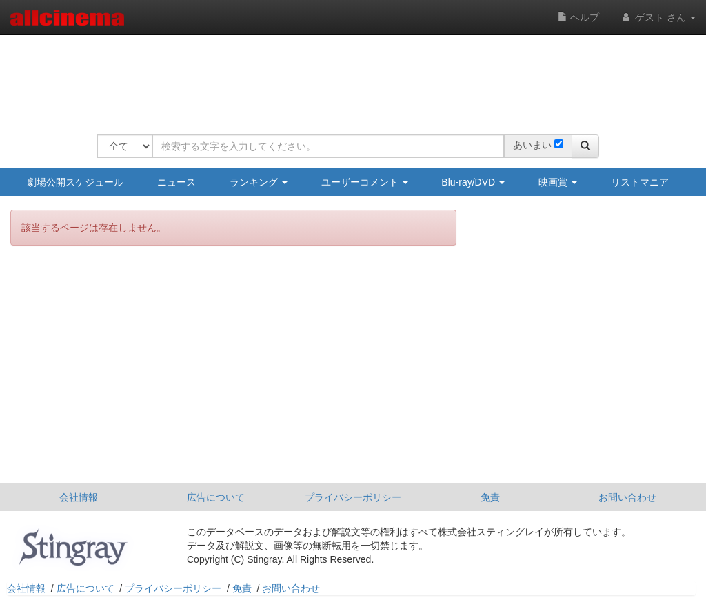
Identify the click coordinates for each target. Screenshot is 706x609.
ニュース (176, 182)
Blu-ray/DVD (473, 182)
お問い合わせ (627, 497)
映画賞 (557, 182)
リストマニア (640, 182)
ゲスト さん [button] (658, 17)
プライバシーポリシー (353, 497)
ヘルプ (578, 17)
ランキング (259, 182)
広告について (216, 497)
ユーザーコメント (364, 182)
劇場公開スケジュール (75, 182)
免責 (490, 497)
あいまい (532, 145)
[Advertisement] (348, 76)
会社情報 (78, 497)
